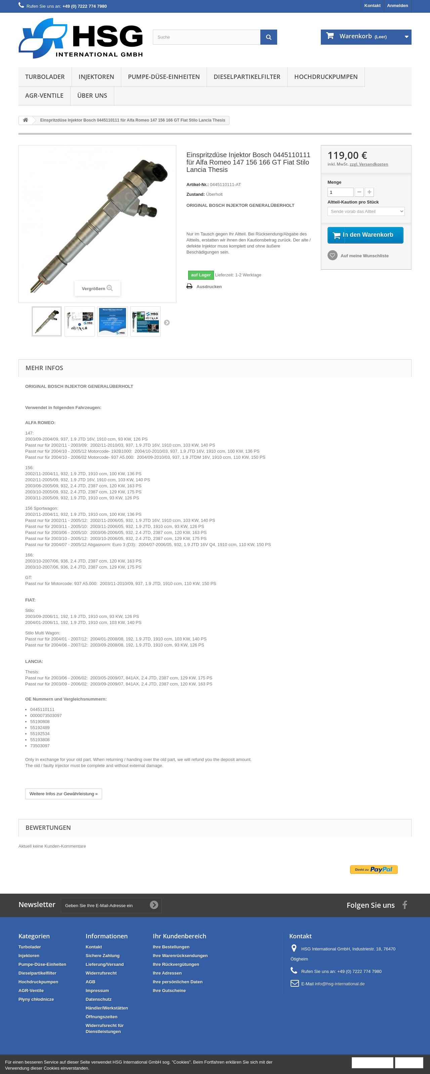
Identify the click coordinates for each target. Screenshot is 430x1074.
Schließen (409, 1062)
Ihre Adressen (167, 973)
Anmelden (397, 5)
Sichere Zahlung (103, 955)
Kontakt (372, 5)
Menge (334, 182)
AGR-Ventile (44, 95)
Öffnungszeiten (102, 1016)
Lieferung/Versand (105, 964)
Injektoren (96, 77)
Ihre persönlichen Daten (178, 981)
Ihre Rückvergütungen (176, 964)
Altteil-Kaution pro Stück (354, 202)
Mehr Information (372, 1062)
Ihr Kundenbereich (179, 936)
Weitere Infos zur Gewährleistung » (64, 793)
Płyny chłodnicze (36, 999)
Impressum (97, 990)
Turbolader (45, 77)
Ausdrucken (209, 286)
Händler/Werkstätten (107, 1008)
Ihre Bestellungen (171, 946)
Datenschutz (99, 999)
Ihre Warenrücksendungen (180, 955)
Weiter (166, 322)
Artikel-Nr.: (197, 184)
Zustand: (195, 194)
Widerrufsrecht (101, 973)
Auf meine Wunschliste (364, 264)
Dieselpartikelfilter (247, 77)
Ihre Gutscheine (169, 990)
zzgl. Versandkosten (369, 164)
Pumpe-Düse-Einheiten (164, 77)
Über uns (92, 95)
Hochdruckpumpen (326, 77)
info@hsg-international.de (339, 983)
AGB (90, 981)
